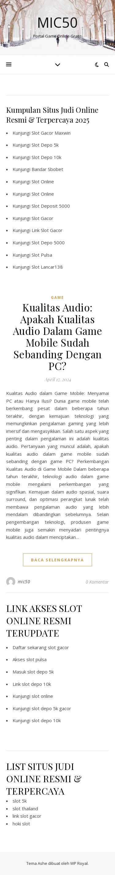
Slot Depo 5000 (48, 242)
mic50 (24, 581)
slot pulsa (36, 659)
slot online (42, 696)
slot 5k (20, 801)
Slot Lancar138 (47, 267)
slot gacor (58, 647)
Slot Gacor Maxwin (51, 133)
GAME (57, 297)
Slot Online (43, 181)
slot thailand (25, 808)
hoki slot (21, 823)
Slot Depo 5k (45, 145)
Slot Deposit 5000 (51, 206)
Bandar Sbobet (47, 169)
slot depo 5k (40, 672)
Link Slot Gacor (47, 230)
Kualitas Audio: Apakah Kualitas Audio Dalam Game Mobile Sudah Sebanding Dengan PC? (57, 336)
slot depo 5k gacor (51, 708)
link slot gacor (27, 816)
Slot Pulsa (42, 255)
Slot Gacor (42, 218)
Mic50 (57, 22)
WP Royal (79, 863)
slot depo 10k (36, 684)
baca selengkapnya (57, 560)
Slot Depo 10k (46, 157)
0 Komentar (97, 582)
